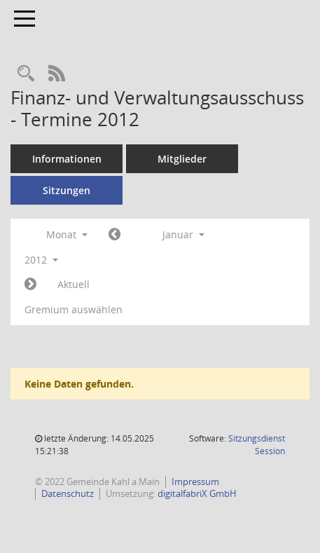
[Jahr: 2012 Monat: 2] (30, 284)
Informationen (67, 158)
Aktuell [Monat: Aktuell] (73, 284)
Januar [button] (183, 234)
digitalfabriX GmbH (197, 493)
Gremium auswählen (74, 309)
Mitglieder (182, 158)
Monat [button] (67, 234)
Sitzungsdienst (256, 444)
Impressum (195, 481)
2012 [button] (41, 259)
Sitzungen (66, 190)
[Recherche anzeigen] (26, 74)
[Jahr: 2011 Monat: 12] (114, 234)
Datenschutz (67, 493)
